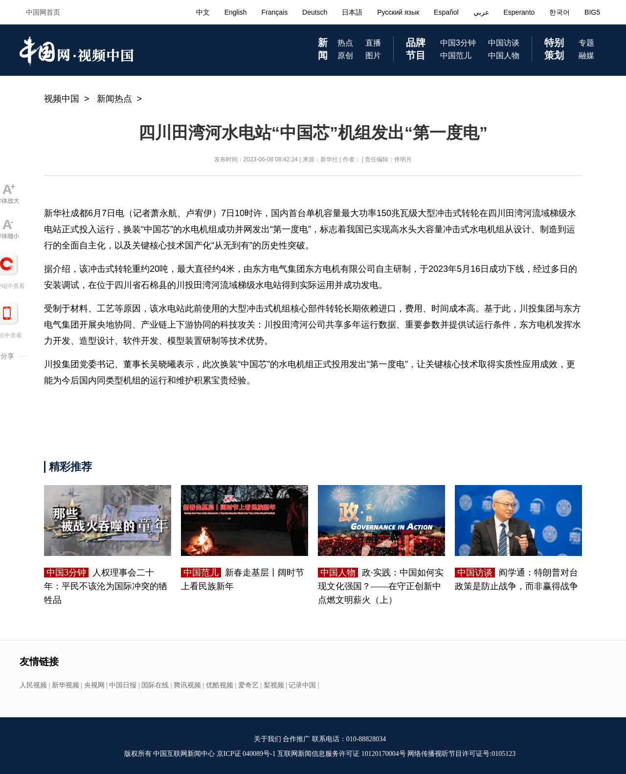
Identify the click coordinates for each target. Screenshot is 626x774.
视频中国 (61, 99)
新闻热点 (114, 99)
